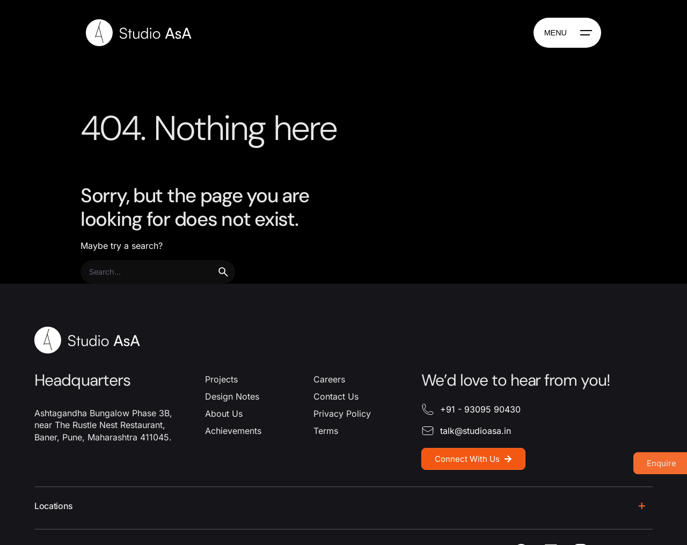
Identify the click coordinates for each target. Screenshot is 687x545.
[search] (223, 272)
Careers (329, 379)
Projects (221, 379)
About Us (224, 413)
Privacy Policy (342, 413)
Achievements (233, 430)
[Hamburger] (567, 33)
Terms (325, 430)
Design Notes (232, 396)
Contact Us (336, 396)
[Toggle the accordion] (642, 506)
